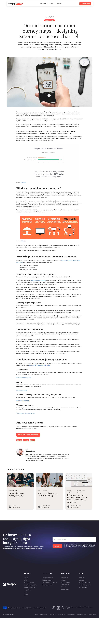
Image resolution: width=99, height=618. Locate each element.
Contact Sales (83, 587)
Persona (26, 592)
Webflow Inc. (92, 544)
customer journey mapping (38, 280)
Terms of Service (71, 614)
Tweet (27, 440)
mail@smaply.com (81, 614)
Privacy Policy (61, 614)
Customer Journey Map (30, 585)
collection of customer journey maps (39, 365)
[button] (43, 3)
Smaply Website (85, 3)
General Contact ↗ (84, 582)
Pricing (26, 594)
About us (63, 587)
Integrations (27, 590)
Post (33, 440)
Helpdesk (81, 577)
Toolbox (52, 3)
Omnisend (23, 182)
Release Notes (65, 589)
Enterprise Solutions (47, 577)
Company (59, 3)
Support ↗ (82, 580)
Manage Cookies (92, 614)
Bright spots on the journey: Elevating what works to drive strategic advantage (77, 498)
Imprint (36, 614)
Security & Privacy (47, 585)
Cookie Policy (52, 614)
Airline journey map (21, 390)
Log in (25, 580)
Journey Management (30, 587)
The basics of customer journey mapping (47, 494)
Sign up (26, 577)
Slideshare (23, 241)
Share (20, 440)
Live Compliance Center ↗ (49, 582)
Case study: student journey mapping (17, 494)
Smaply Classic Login (85, 585)
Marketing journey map (22, 400)
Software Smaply (29, 582)
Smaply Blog (64, 577)
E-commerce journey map (23, 377)
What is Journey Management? (65, 583)
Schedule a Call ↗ (47, 580)
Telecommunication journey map (25, 413)
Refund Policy (43, 614)
